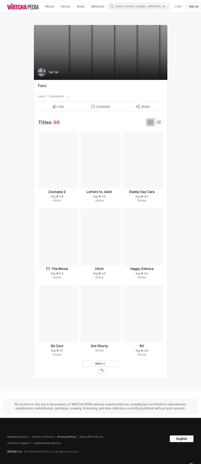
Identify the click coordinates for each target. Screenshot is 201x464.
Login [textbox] (178, 6)
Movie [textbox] (49, 6)
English (182, 438)
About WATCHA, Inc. (91, 436)
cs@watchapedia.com (47, 443)
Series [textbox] (65, 6)
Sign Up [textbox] (193, 6)
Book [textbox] (80, 6)
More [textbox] (98, 363)
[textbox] (61, 107)
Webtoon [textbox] (97, 6)
